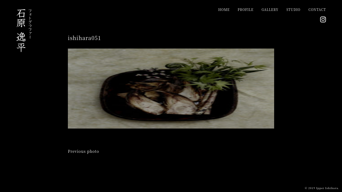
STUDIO (293, 9)
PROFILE (245, 9)
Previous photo (83, 151)
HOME (224, 9)
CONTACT (317, 9)
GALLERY (270, 9)
